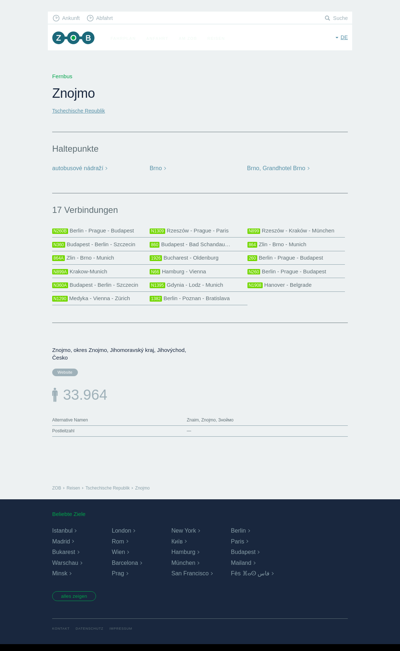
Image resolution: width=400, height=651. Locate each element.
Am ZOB (190, 38)
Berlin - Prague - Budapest (95, 231)
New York (183, 536)
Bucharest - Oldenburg (186, 259)
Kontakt (61, 635)
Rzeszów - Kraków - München (293, 231)
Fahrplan (125, 38)
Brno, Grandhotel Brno (275, 168)
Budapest (243, 557)
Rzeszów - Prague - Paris (191, 231)
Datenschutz (91, 635)
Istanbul (62, 536)
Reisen (218, 38)
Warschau (65, 568)
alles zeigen (76, 602)
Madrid (61, 547)
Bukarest (63, 557)
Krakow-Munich (81, 273)
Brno (156, 168)
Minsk (59, 579)
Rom (118, 547)
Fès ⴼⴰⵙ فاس (250, 579)
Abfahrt (107, 18)
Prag (118, 579)
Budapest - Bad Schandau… (192, 245)
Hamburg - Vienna (179, 273)
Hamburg (183, 557)
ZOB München (74, 38)
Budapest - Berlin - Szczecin (95, 245)
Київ (177, 547)
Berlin (238, 536)
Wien (118, 557)
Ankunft (72, 18)
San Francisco (189, 579)
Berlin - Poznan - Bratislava (192, 302)
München (183, 568)
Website (64, 376)
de (344, 38)
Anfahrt (160, 38)
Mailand (241, 568)
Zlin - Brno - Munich (278, 245)
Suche (340, 18)
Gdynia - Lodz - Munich (188, 288)
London (121, 536)
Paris (237, 547)
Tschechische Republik (80, 111)
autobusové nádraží (76, 168)
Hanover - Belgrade (281, 288)
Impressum (124, 635)
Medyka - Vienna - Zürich (93, 302)
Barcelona (125, 568)
